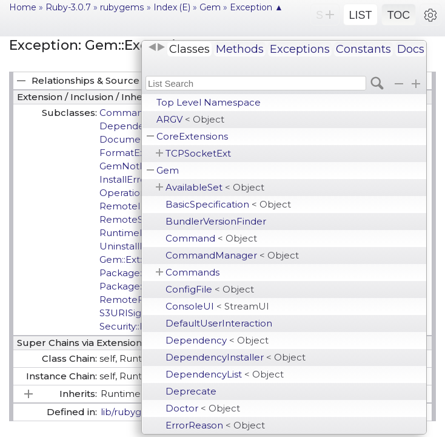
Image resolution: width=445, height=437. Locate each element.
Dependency (217, 340)
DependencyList (225, 374)
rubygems (122, 7)
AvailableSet (215, 187)
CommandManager (232, 255)
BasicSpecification (228, 204)
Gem (167, 170)
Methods (240, 49)
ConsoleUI (217, 306)
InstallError (124, 179)
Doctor (203, 408)
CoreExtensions (192, 136)
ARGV (190, 119)
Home (22, 7)
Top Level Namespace (208, 102)
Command (211, 238)
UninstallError (130, 246)
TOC (398, 15)
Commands (192, 272)
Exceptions (300, 49)
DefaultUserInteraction (219, 323)
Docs (410, 49)
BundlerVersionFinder (216, 221)
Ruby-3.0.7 (68, 7)
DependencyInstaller (236, 357)
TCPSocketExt (198, 153)
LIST (360, 15)
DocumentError (136, 139)
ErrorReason (215, 425)
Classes (189, 49)
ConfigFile (210, 289)
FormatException (140, 152)
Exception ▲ (256, 7)
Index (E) (171, 7)
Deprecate (191, 391)
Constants (363, 49)
